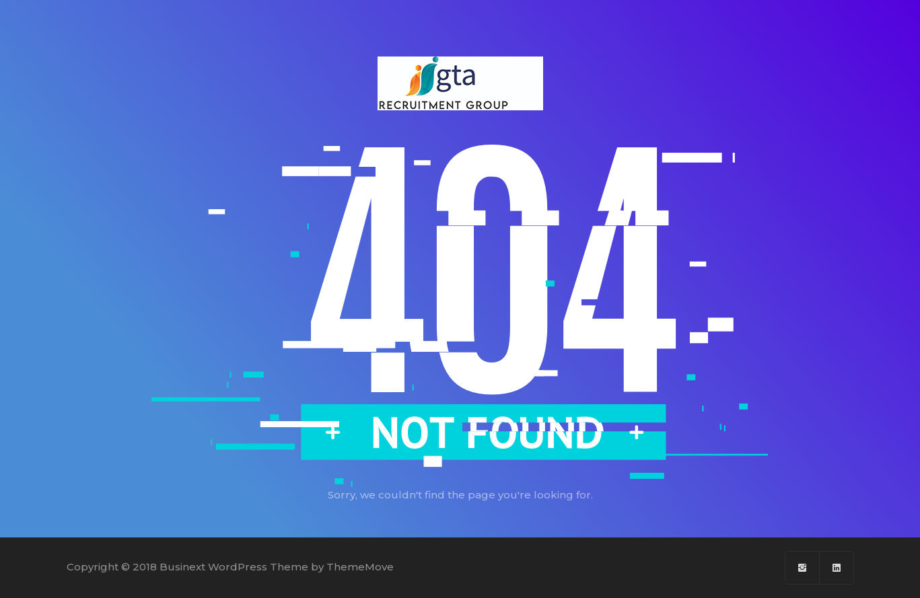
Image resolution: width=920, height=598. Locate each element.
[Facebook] (802, 568)
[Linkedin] (836, 568)
